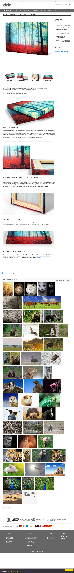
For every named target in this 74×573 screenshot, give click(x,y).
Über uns (51, 535)
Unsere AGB (8, 542)
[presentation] (6, 273)
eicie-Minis (31, 541)
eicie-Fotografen (30, 542)
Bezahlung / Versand (9, 537)
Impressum (9, 543)
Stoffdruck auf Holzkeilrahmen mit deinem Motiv (31, 535)
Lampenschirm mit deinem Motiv (30, 538)
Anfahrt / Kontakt (50, 537)
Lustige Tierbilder (30, 545)
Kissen (30, 539)
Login (54, 4)
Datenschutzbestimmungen (8, 539)
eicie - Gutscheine (51, 538)
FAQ (9, 535)
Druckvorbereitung (9, 538)
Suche (62, 1)
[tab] (6, 273)
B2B (51, 539)
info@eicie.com (40, 257)
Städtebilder (30, 543)
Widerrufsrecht (9, 541)
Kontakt (66, 4)
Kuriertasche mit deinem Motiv (31, 537)
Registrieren (58, 4)
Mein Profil (62, 4)
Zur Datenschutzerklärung (13, 571)
